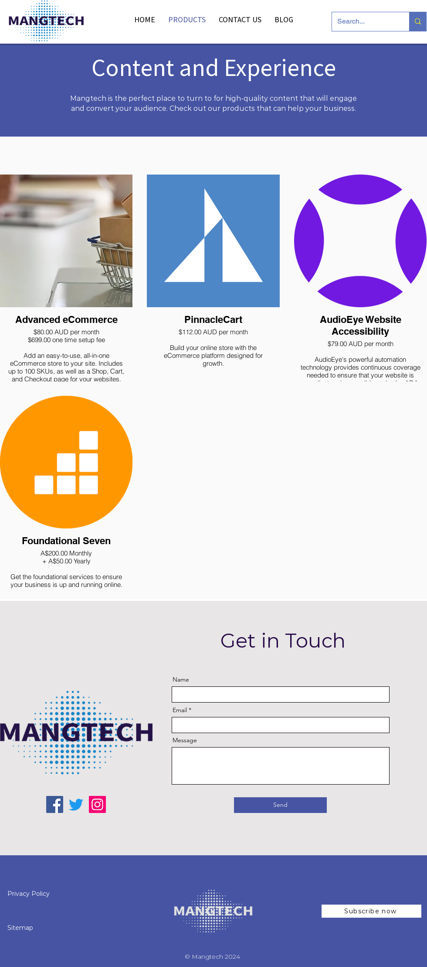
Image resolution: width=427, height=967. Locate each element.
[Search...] (364, 21)
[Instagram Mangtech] (97, 804)
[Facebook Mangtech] (54, 804)
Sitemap (20, 928)
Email (180, 710)
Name (181, 679)
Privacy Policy (29, 894)
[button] (371, 911)
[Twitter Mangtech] (76, 804)
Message (185, 740)
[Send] (280, 805)
